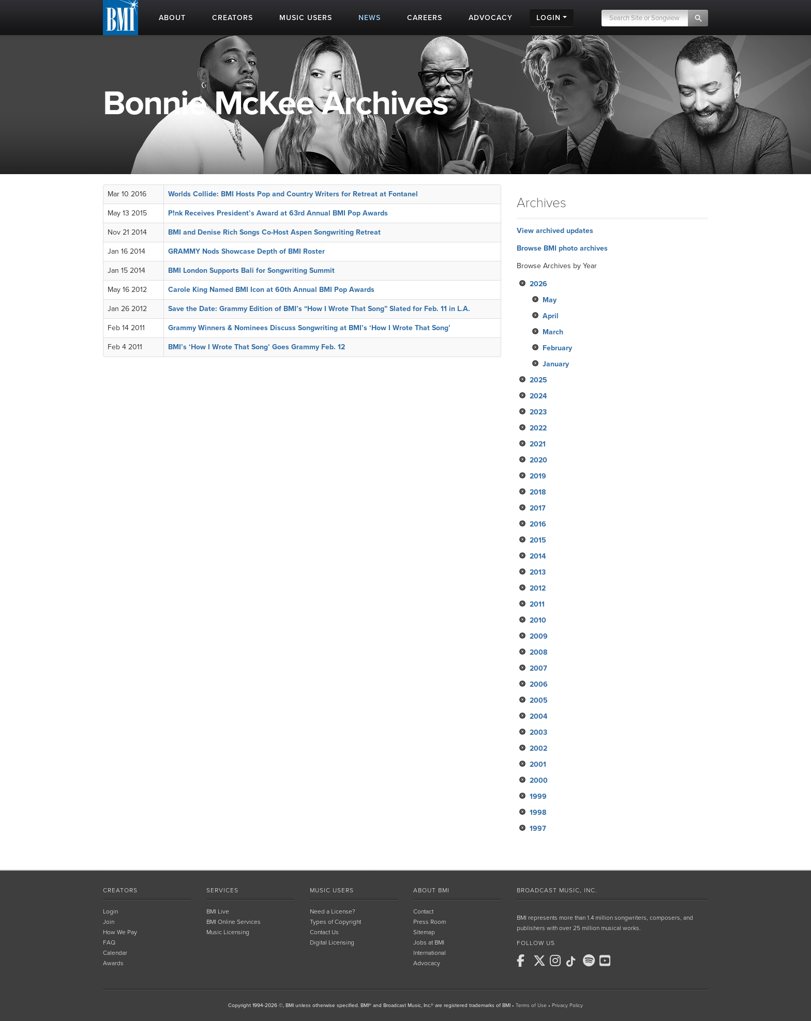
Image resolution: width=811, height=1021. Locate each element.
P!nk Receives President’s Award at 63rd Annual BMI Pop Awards (278, 213)
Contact (423, 911)
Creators (120, 890)
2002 (538, 748)
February (557, 348)
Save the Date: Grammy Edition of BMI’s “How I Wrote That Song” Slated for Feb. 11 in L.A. (319, 308)
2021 (538, 444)
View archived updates (555, 230)
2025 (538, 380)
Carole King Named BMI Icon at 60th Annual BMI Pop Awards (271, 289)
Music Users (332, 890)
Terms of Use (531, 1005)
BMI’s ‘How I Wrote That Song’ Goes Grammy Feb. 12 (256, 347)
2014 (538, 556)
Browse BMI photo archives (562, 248)
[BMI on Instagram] (557, 960)
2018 (538, 492)
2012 (538, 588)
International (429, 952)
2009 (539, 636)
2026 (538, 284)
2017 (538, 508)
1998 (538, 812)
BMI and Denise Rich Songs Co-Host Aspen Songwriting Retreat (274, 232)
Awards (113, 963)
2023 (538, 412)
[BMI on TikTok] (573, 961)
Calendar (115, 952)
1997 (538, 828)
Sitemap (424, 932)
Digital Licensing (332, 942)
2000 (539, 780)
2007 (538, 668)
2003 (538, 732)
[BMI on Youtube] (606, 960)
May (550, 300)
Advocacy (426, 963)
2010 (538, 620)
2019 (538, 476)
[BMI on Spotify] (590, 960)
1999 (538, 796)
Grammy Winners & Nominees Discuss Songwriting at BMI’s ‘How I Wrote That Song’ (309, 327)
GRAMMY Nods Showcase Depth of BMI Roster (246, 251)
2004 (538, 716)
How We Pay (120, 932)
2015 (538, 540)
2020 (538, 460)
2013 (538, 572)
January (556, 364)
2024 (538, 396)
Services (222, 890)
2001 (538, 764)
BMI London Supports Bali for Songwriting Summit (251, 270)
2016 (538, 524)
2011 (537, 604)
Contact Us (324, 932)
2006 (539, 684)
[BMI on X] (540, 960)
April (551, 316)
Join (108, 921)
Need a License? (332, 911)
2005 (539, 700)
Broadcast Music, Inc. (557, 890)
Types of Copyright (335, 921)
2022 (538, 428)
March (553, 332)
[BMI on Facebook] (524, 960)
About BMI (431, 890)
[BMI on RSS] (623, 960)
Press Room (429, 921)
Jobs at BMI (428, 942)
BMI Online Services (233, 921)
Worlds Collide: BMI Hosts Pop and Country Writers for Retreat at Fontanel (293, 194)
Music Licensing (227, 932)
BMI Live (217, 911)
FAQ (109, 942)
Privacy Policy (567, 1005)
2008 (538, 652)
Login (110, 911)
